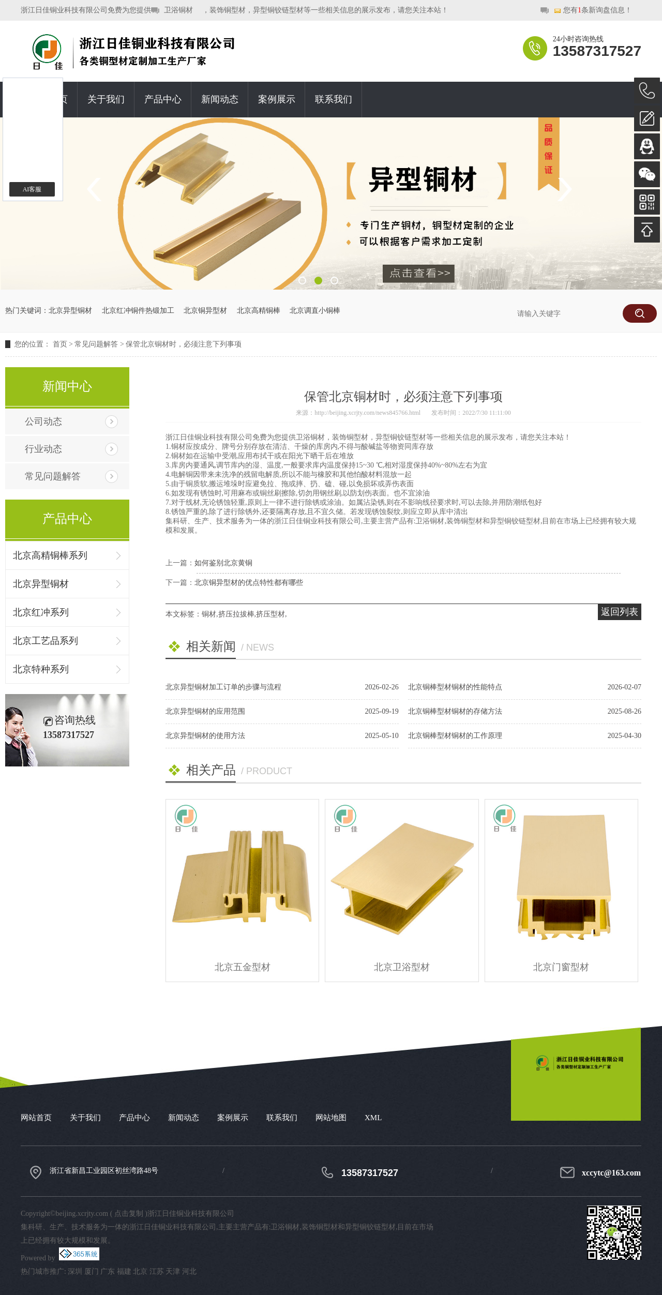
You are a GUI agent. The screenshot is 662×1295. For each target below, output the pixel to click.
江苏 (156, 1271)
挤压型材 (270, 614)
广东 (107, 1271)
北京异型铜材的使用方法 (205, 736)
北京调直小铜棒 (315, 310)
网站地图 (331, 1117)
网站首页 (36, 1117)
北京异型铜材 (70, 310)
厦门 (91, 1271)
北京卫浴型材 (402, 967)
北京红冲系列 (41, 612)
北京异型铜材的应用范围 (205, 711)
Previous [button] (97, 189)
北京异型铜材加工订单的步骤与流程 (223, 687)
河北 (189, 1271)
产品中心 (163, 99)
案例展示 (276, 99)
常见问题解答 (96, 344)
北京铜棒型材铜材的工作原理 (455, 736)
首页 (60, 344)
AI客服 (32, 189)
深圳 (75, 1271)
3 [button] (334, 280)
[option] (331, 203)
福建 (124, 1271)
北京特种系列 (41, 669)
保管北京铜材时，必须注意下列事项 (184, 344)
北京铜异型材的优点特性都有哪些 (248, 582)
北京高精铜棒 (258, 310)
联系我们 (333, 99)
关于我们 (106, 99)
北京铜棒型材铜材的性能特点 (455, 687)
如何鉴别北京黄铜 (223, 563)
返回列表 (619, 612)
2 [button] (318, 280)
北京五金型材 (242, 967)
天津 (173, 1271)
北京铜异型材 (205, 310)
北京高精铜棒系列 (50, 555)
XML (373, 1117)
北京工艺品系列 (45, 641)
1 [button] (302, 280)
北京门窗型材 (561, 967)
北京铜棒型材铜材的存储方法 (455, 711)
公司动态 (43, 421)
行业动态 (43, 449)
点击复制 (128, 1213)
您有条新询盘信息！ (592, 10)
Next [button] (564, 189)
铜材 (209, 614)
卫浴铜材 (178, 10)
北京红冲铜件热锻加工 (138, 310)
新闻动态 (219, 99)
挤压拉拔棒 (236, 614)
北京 (140, 1271)
